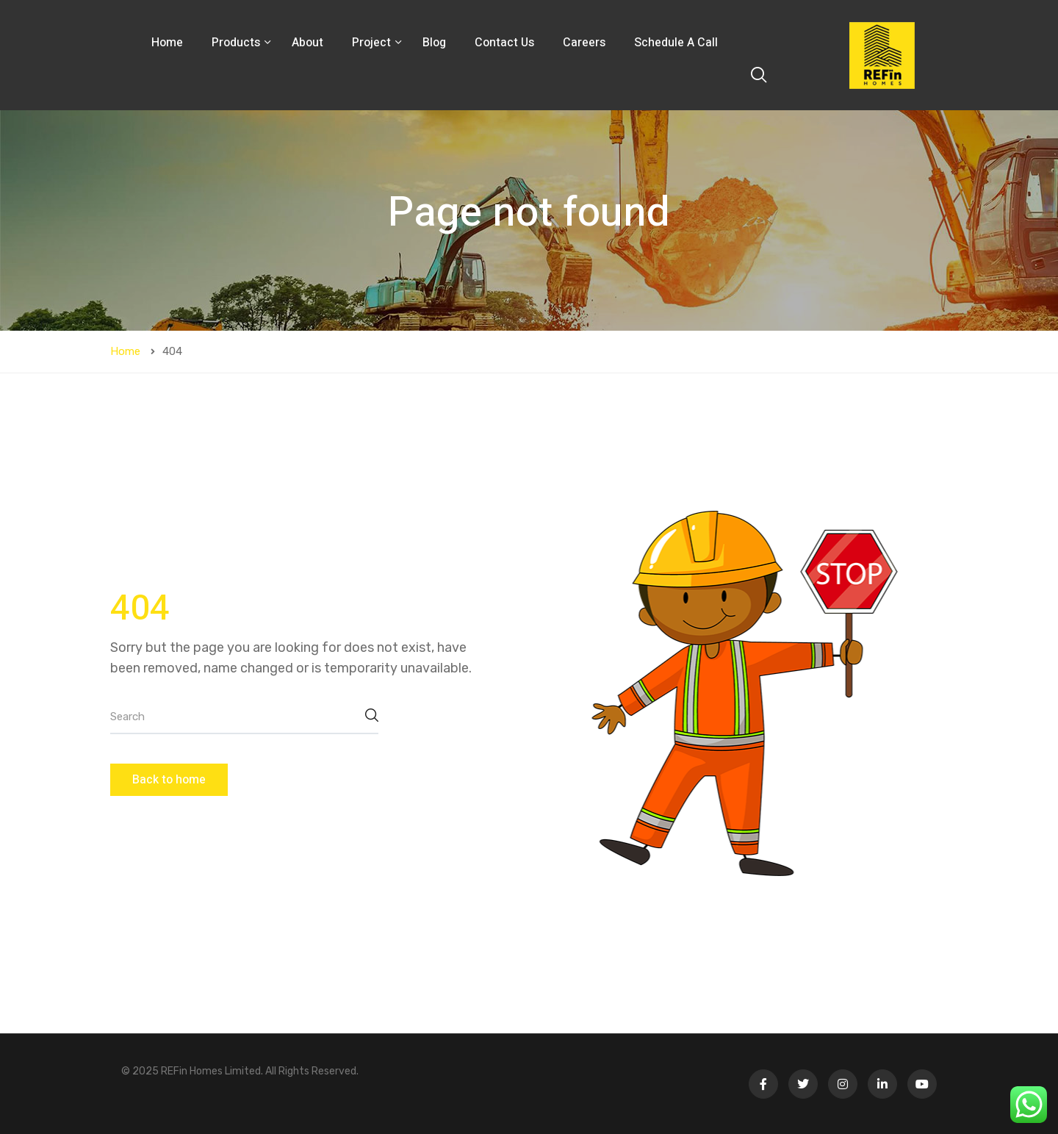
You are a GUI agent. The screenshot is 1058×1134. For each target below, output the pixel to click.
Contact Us (504, 42)
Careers (584, 42)
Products (237, 42)
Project (373, 42)
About (307, 42)
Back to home (169, 780)
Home (167, 42)
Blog (434, 42)
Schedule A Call (676, 42)
